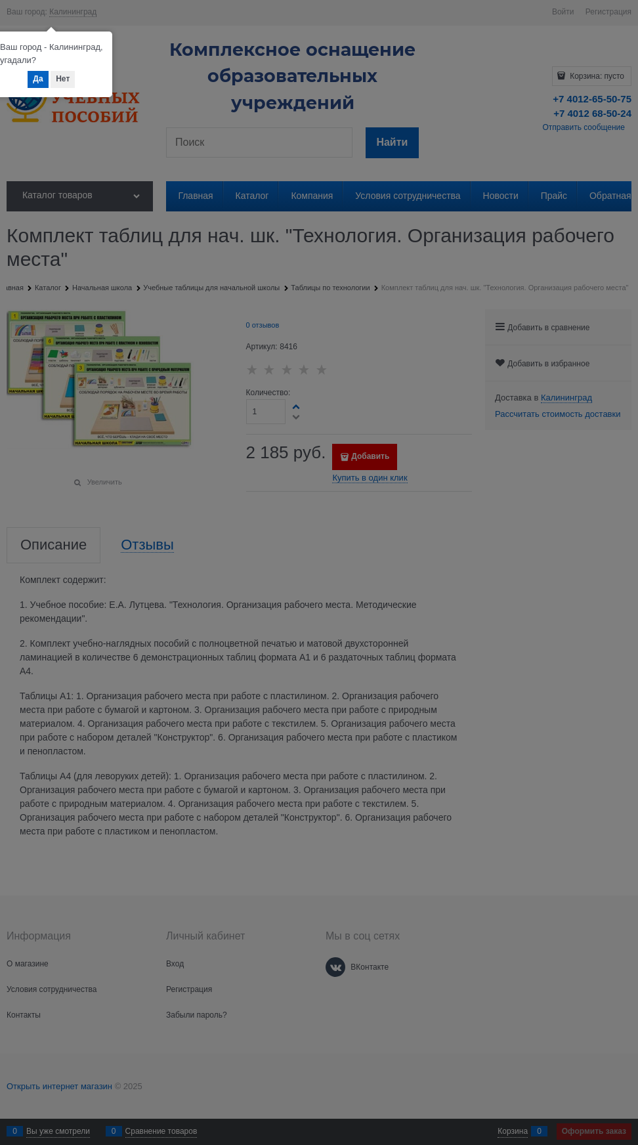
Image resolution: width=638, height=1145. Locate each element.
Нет (63, 78)
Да (38, 78)
